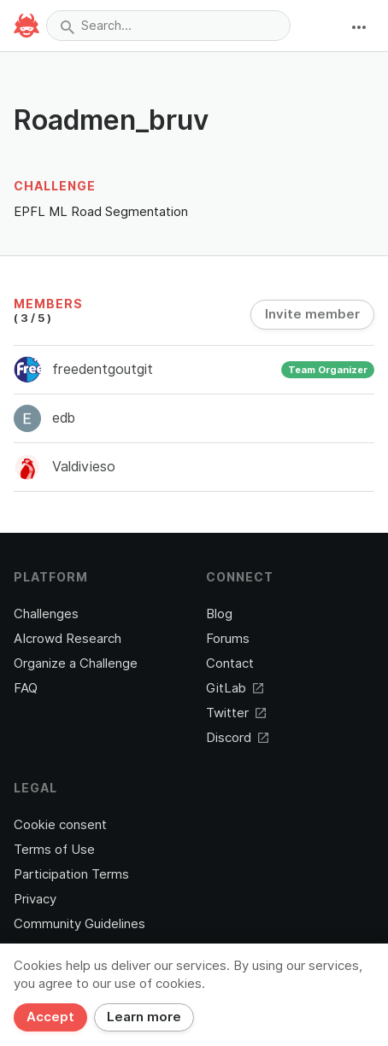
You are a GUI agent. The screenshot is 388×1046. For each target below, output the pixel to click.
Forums (228, 638)
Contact (230, 663)
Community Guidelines (79, 924)
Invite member (312, 314)
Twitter (236, 713)
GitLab (234, 688)
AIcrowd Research (67, 638)
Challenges (46, 614)
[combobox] (168, 25)
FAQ (26, 688)
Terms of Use (54, 849)
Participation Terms (71, 874)
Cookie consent (60, 825)
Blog (219, 614)
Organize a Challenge (76, 663)
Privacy (35, 899)
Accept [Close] (50, 1017)
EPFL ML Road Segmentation (101, 211)
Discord (237, 737)
